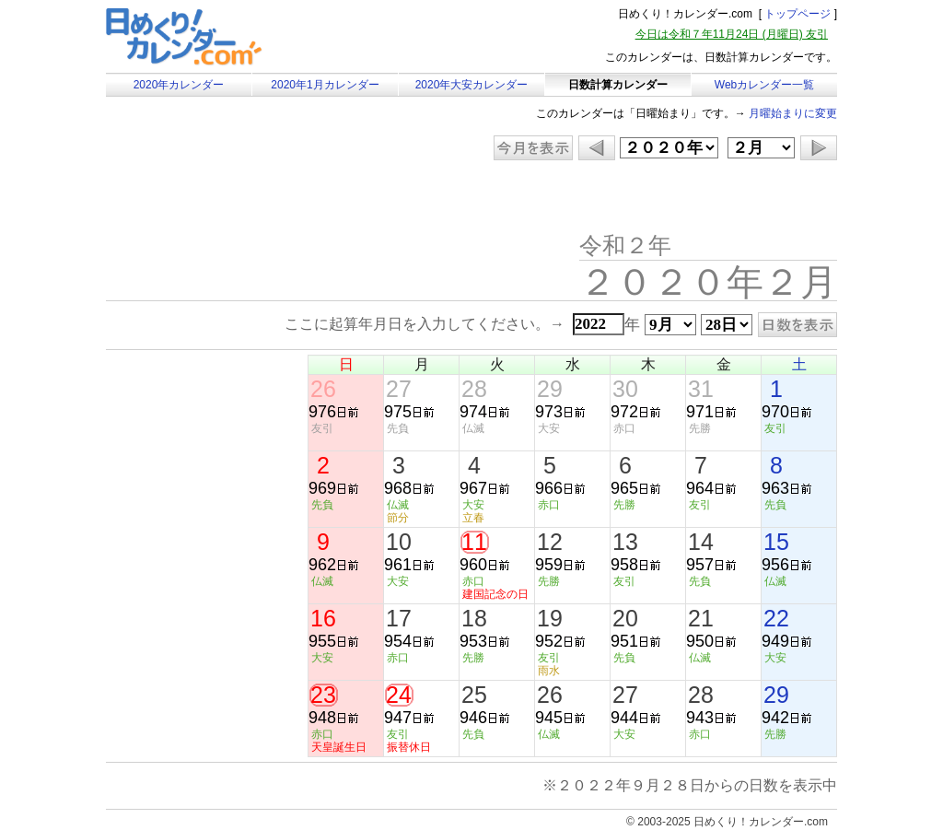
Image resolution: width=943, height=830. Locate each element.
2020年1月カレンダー (324, 84)
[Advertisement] (261, 198)
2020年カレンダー (179, 84)
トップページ (797, 13)
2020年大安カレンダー (472, 84)
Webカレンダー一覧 (764, 84)
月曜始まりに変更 (793, 113)
